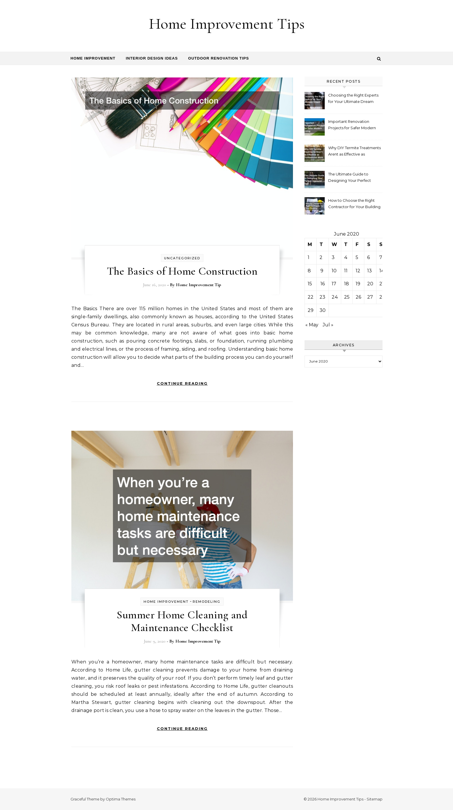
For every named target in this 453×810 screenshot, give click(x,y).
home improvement (166, 602)
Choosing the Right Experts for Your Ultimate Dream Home (353, 99)
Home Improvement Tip (198, 285)
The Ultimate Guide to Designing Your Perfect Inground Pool (349, 178)
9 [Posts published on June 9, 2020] (321, 270)
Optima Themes (120, 799)
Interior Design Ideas (152, 58)
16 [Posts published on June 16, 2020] (322, 283)
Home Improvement (92, 58)
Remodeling (206, 602)
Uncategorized (182, 258)
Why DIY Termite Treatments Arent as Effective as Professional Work (354, 151)
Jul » (328, 325)
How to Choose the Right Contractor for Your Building (354, 203)
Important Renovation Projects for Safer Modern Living (352, 125)
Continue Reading (182, 383)
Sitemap (375, 799)
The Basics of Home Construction (182, 271)
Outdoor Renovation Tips (218, 58)
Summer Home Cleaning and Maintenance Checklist (182, 621)
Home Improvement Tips (227, 23)
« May (311, 325)
